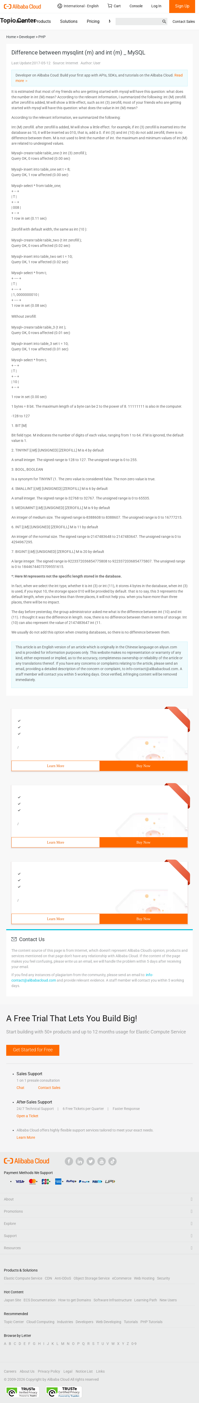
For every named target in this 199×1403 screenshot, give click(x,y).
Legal (67, 1371)
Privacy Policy (49, 1371)
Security (163, 1278)
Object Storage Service (92, 1278)
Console (136, 6)
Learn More (55, 766)
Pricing (93, 21)
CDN (48, 1278)
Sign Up (182, 6)
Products (42, 21)
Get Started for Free (33, 1049)
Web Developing (108, 1322)
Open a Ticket (27, 1116)
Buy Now (143, 766)
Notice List (84, 1371)
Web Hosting (144, 1278)
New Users (168, 1300)
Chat (20, 1088)
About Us (27, 1371)
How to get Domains (74, 1300)
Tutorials (131, 1322)
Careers (10, 1371)
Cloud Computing (40, 1322)
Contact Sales (184, 21)
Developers (84, 1322)
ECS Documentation (40, 1300)
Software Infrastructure (113, 1300)
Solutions (68, 21)
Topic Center (14, 1322)
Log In (156, 6)
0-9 (134, 1344)
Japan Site (12, 1300)
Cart (114, 6)
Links (100, 1371)
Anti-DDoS (63, 1278)
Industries (65, 1322)
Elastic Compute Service (23, 1278)
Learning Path (145, 1300)
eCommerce (121, 1278)
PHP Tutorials (151, 1322)
